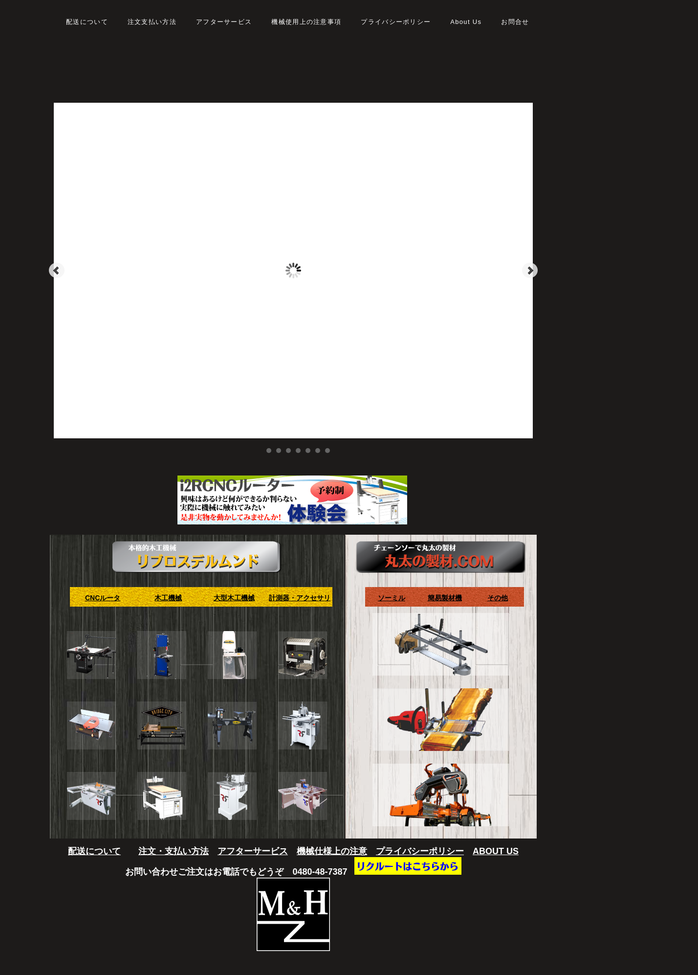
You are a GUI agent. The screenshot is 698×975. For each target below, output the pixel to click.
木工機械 (168, 598)
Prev (57, 270)
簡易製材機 (445, 598)
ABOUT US (496, 851)
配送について (94, 851)
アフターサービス (253, 851)
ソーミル (391, 598)
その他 (497, 598)
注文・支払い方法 (173, 851)
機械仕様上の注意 (332, 851)
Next (530, 270)
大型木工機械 (234, 598)
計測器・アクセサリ (299, 598)
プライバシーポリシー (420, 851)
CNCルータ (102, 598)
